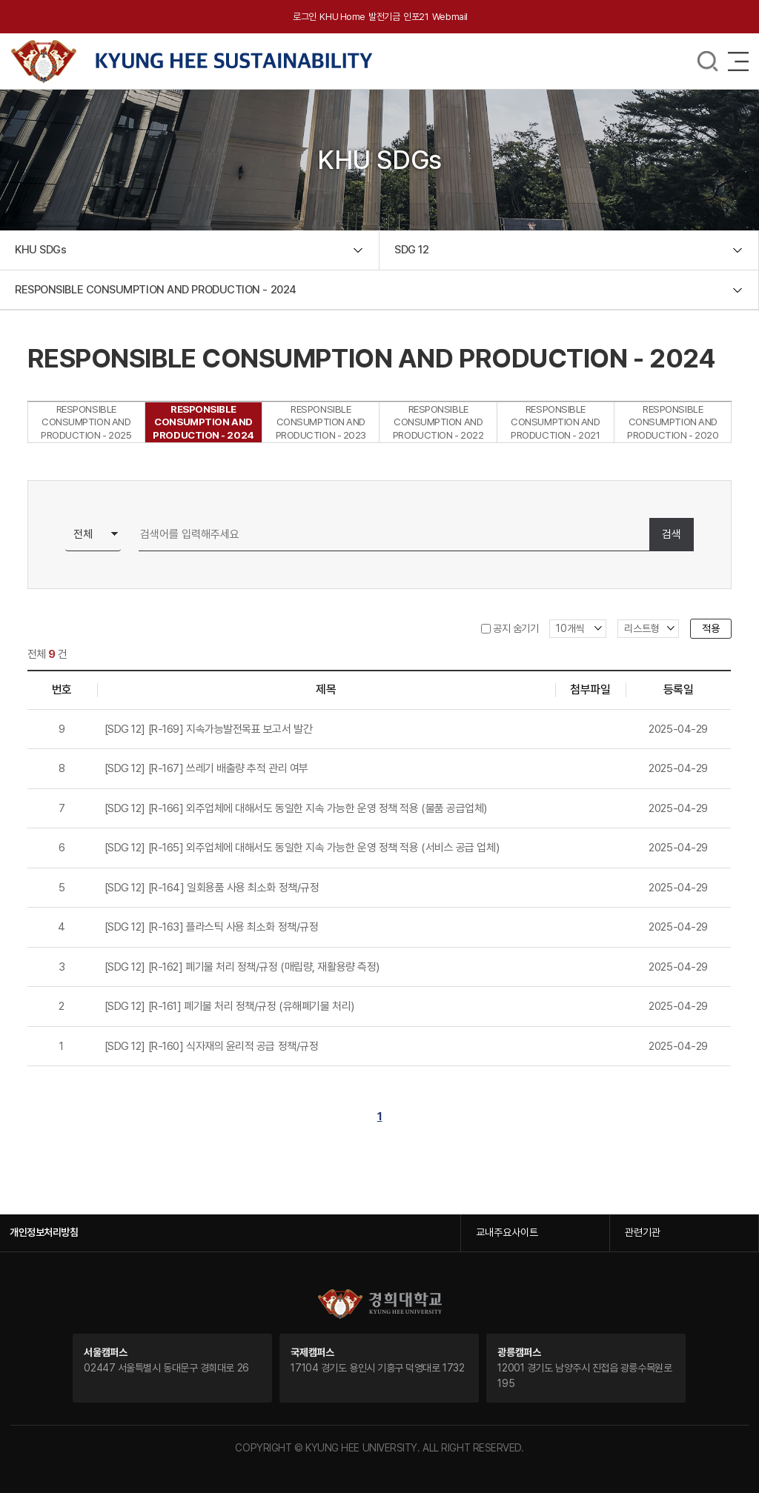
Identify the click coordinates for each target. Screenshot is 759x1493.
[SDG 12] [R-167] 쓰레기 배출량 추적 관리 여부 (206, 768)
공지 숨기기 (515, 628)
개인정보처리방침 (44, 1232)
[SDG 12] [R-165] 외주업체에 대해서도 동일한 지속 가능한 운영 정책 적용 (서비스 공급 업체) (302, 847)
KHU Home (342, 16)
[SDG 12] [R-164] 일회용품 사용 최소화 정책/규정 (212, 887)
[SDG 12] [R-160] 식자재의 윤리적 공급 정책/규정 (212, 1046)
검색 (671, 534)
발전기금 (384, 16)
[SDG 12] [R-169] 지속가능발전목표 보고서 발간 (209, 729)
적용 (711, 628)
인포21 (415, 16)
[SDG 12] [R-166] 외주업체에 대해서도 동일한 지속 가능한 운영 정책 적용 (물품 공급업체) (296, 808)
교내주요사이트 (507, 1232)
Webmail (450, 16)
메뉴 (707, 61)
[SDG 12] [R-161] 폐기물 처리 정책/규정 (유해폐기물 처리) (229, 1006)
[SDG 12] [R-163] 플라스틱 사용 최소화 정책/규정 (212, 927)
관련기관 (642, 1232)
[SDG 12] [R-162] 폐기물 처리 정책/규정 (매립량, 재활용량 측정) (242, 967)
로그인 (304, 16)
